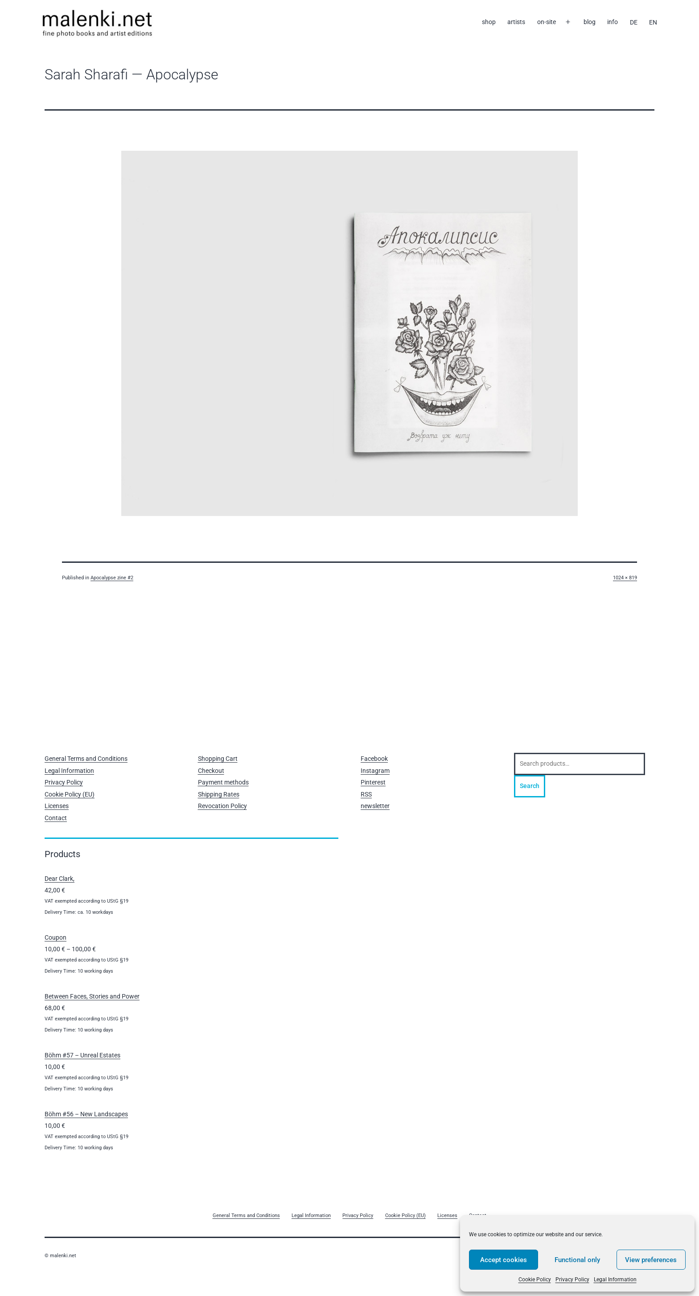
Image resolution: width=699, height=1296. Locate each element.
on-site (546, 21)
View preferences (651, 1260)
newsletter (375, 805)
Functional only (577, 1260)
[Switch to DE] (633, 22)
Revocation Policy (222, 805)
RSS (366, 794)
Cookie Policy (534, 1279)
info (612, 21)
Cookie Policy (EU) (70, 794)
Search (529, 785)
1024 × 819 (625, 578)
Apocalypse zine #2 (111, 578)
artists (516, 21)
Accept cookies (503, 1260)
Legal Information (615, 1279)
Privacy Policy (572, 1279)
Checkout (211, 770)
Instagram (375, 770)
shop (489, 21)
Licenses (57, 805)
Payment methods (223, 782)
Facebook (374, 758)
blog (590, 21)
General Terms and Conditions (86, 758)
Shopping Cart (218, 758)
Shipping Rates (218, 794)
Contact (56, 817)
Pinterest (373, 782)
